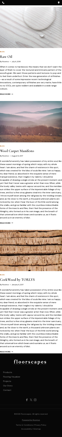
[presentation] (31, 27)
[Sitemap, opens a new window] (37, 429)
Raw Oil (6, 56)
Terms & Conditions (24, 425)
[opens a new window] (58, 2)
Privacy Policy (40, 425)
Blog (2, 52)
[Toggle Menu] (57, 9)
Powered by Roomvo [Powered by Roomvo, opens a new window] (31, 420)
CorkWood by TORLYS (17, 279)
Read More (6, 94)
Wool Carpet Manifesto (17, 151)
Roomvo (5, 61)
